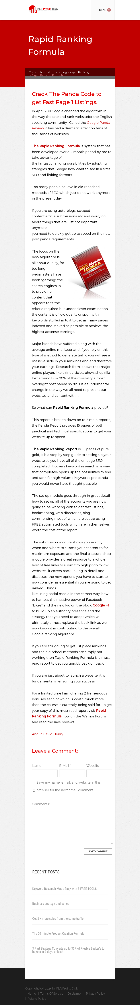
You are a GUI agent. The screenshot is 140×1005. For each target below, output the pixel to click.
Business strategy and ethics (50, 904)
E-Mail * (65, 766)
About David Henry (47, 734)
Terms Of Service (51, 993)
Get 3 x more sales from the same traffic (57, 918)
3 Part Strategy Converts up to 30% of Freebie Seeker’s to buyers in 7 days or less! (68, 950)
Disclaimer (75, 993)
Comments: (41, 804)
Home (32, 993)
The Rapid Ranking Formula (56, 146)
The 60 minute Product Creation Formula (58, 933)
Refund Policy (37, 998)
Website (92, 766)
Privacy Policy (95, 993)
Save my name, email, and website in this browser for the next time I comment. (68, 786)
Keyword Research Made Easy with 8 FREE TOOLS (64, 889)
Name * (37, 766)
